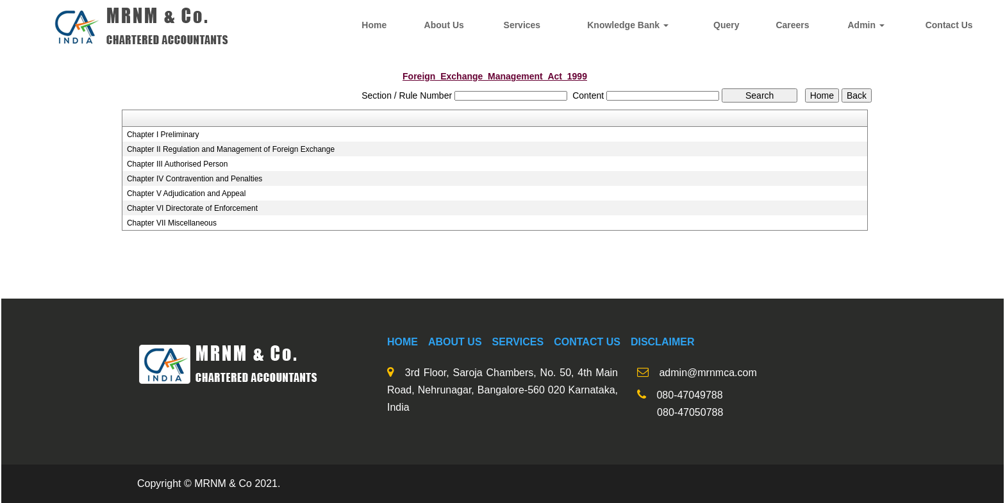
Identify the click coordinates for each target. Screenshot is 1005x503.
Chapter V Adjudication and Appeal (186, 193)
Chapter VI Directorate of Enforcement (192, 208)
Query (726, 25)
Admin (865, 25)
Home (373, 25)
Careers (792, 25)
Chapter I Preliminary (163, 134)
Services (522, 25)
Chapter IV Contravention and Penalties (194, 178)
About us (455, 342)
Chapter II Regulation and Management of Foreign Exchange (231, 149)
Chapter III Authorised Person (177, 164)
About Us (444, 25)
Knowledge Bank (628, 25)
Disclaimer (663, 342)
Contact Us (949, 25)
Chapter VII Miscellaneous (172, 223)
